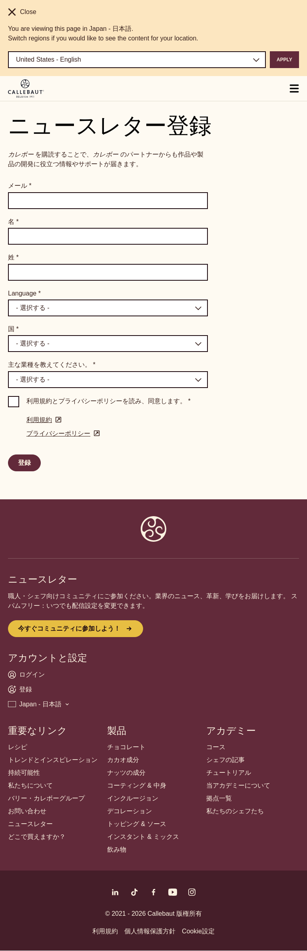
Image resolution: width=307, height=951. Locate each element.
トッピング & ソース (136, 823)
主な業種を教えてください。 (52, 364)
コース (215, 747)
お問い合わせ (27, 811)
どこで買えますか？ (37, 836)
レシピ (17, 747)
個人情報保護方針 (149, 931)
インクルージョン (132, 798)
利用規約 (105, 931)
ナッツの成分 (126, 772)
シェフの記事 (225, 759)
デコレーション (129, 811)
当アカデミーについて (238, 785)
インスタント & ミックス (143, 836)
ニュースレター (30, 823)
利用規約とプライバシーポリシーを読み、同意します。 (108, 401)
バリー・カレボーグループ (46, 798)
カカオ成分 (123, 759)
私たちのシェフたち (235, 811)
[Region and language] (137, 59)
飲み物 (116, 849)
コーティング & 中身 (136, 785)
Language (24, 293)
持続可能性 (24, 772)
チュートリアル (228, 772)
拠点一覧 (219, 798)
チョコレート (126, 747)
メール (20, 185)
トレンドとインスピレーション (53, 759)
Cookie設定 (198, 931)
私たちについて (30, 785)
